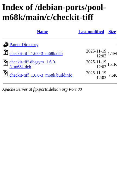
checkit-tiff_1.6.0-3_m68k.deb (36, 53)
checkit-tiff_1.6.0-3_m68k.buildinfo (41, 75)
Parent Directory (24, 44)
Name (42, 31)
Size (112, 31)
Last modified (91, 31)
